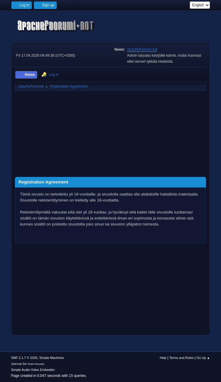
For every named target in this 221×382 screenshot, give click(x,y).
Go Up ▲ (203, 358)
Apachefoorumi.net (142, 49)
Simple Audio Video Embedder (33, 370)
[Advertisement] (110, 135)
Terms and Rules (181, 358)
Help (163, 358)
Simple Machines (51, 358)
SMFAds (16, 364)
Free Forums (36, 364)
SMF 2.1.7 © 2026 (24, 358)
